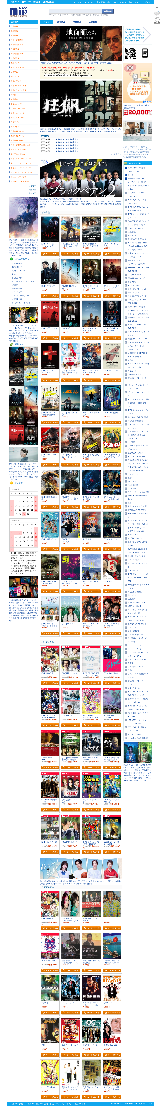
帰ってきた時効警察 (135, 421)
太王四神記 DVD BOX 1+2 (138, 339)
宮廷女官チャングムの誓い (138, 506)
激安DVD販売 (48, 2)
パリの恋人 (132, 488)
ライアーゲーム (134, 570)
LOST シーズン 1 (134, 606)
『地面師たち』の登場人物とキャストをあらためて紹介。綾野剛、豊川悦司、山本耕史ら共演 (76, 63)
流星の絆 (131, 599)
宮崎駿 (88, 15)
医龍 (129, 503)
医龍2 (130, 478)
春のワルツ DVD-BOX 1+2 (138, 417)
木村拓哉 (96, 15)
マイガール (132, 371)
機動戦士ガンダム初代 (136, 556)
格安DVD (36, 2)
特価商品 (32, 193)
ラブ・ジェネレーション (137, 289)
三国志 (130, 670)
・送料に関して (16, 267)
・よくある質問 (16, 278)
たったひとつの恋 (135, 592)
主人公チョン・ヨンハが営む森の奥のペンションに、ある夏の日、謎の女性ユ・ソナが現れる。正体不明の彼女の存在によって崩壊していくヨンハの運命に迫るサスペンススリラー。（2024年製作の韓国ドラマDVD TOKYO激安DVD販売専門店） (137, 772)
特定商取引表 (80, 1104)
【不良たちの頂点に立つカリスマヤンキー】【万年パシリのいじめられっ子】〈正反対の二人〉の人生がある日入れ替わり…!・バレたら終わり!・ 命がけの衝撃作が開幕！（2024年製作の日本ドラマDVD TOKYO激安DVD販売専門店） (23, 333)
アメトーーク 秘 (135, 649)
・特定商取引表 (16, 299)
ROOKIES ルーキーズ (136, 278)
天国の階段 (132, 232)
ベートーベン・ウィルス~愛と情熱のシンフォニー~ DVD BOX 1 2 (138, 435)
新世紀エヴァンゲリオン (137, 239)
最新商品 (32, 190)
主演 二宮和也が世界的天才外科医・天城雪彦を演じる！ (61, 199)
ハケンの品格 (133, 485)
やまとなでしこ (134, 688)
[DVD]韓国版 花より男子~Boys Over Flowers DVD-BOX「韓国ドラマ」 (138, 246)
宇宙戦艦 (104, 15)
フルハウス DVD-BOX (136, 228)
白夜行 (130, 663)
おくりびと (132, 282)
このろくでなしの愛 (135, 635)
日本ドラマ (26, 2)
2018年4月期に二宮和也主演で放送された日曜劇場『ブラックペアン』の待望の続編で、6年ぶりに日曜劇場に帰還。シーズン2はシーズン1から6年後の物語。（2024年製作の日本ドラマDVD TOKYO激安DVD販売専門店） (81, 204)
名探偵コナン (65, 15)
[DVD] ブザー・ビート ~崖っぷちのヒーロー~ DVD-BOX (138, 577)
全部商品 (32, 186)
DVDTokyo (129, 1104)
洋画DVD (22, 1104)
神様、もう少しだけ (135, 292)
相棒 (73, 15)
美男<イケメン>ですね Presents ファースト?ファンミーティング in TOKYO (138, 310)
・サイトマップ (16, 292)
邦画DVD (14, 1104)
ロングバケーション (135, 275)
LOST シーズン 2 (134, 645)
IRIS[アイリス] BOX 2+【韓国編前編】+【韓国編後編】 (138, 403)
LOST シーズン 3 (134, 560)
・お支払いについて (17, 271)
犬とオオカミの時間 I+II (137, 660)
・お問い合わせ (16, 289)
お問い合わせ (49, 1104)
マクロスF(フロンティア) (137, 296)
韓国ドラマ (15, 2)
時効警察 (131, 442)
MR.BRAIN (132, 481)
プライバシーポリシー (64, 1104)
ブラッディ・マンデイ (136, 667)
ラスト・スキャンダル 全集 (138, 492)
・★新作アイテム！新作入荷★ (66, 139)
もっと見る (116, 154)
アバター (131, 175)
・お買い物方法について (19, 264)
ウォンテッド (133, 474)
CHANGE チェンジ (135, 374)
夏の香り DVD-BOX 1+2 (137, 624)
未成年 (130, 360)
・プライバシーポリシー (19, 296)
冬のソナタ (132, 235)
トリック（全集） (135, 734)
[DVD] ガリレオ (134, 285)
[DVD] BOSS (133, 535)
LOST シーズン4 (134, 627)
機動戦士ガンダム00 (135, 453)
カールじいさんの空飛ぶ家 (138, 738)
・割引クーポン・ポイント (20, 303)
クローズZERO (133, 631)
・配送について (16, 274)
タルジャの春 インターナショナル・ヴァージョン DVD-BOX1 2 (138, 346)
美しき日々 (132, 595)
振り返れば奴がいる (135, 538)
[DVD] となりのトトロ (136, 456)
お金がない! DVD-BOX (136, 603)
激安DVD (39, 1104)
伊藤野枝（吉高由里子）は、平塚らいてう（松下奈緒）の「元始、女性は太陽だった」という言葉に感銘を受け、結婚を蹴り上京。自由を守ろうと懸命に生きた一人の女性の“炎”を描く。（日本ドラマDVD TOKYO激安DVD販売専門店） (23, 471)
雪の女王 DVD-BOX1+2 (137, 510)
